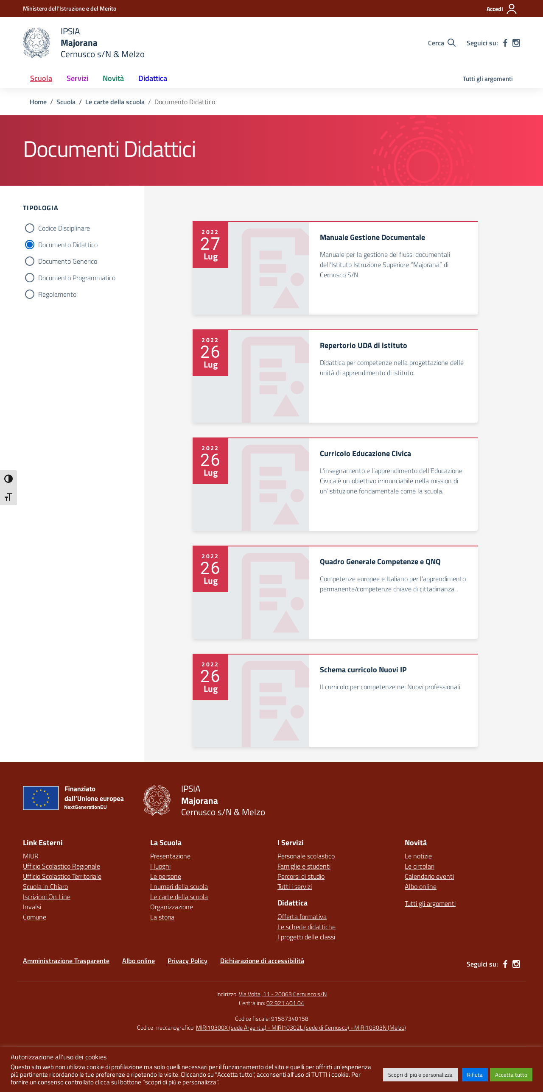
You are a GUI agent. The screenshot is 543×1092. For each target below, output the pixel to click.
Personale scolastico (306, 856)
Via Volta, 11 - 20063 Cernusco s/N (283, 993)
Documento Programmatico (76, 278)
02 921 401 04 (285, 1002)
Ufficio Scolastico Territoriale (62, 876)
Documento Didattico (68, 245)
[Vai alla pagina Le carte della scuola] (115, 102)
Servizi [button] (77, 78)
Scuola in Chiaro (45, 886)
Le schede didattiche (306, 927)
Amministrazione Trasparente (66, 961)
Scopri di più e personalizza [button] (420, 1074)
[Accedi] (502, 9)
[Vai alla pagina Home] (38, 102)
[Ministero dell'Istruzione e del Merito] (69, 8)
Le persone (165, 876)
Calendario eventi (429, 876)
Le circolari (419, 866)
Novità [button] (113, 78)
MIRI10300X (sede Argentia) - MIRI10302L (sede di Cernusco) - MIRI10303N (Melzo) (301, 1027)
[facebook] (505, 43)
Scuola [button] (41, 78)
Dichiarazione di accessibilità (262, 961)
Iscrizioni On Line (46, 896)
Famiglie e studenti (303, 866)
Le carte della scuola (179, 896)
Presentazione (170, 856)
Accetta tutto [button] (511, 1074)
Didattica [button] (152, 78)
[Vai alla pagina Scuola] (66, 102)
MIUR (31, 856)
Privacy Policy (187, 961)
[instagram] (516, 43)
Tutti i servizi (294, 886)
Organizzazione (171, 907)
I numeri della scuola (179, 886)
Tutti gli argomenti (488, 79)
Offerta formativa (302, 916)
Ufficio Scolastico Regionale (61, 866)
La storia (162, 917)
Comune (34, 917)
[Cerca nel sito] (441, 42)
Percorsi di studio (301, 876)
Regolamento (57, 294)
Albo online (421, 886)
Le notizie (418, 856)
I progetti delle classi (306, 937)
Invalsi (32, 907)
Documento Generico (67, 261)
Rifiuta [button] (475, 1074)
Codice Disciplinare (64, 228)
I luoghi (160, 866)
